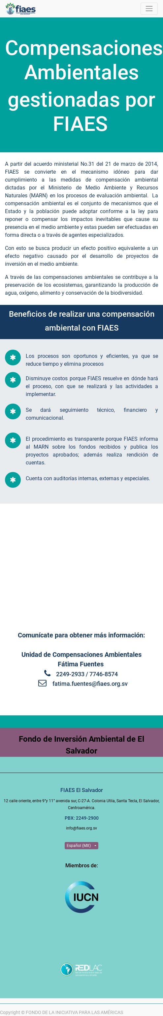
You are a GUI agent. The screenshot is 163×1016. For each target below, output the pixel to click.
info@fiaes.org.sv (81, 828)
